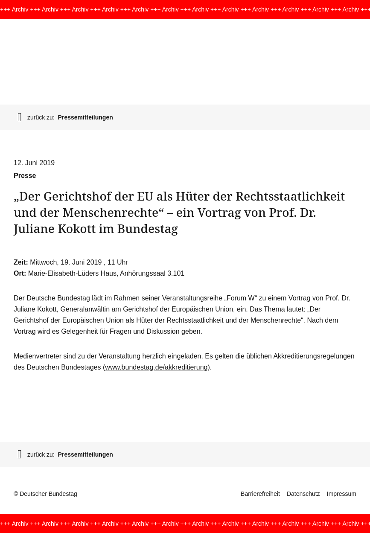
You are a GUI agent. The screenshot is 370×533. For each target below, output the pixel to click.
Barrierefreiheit (260, 493)
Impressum (341, 493)
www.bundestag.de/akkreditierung (156, 367)
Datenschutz (303, 493)
